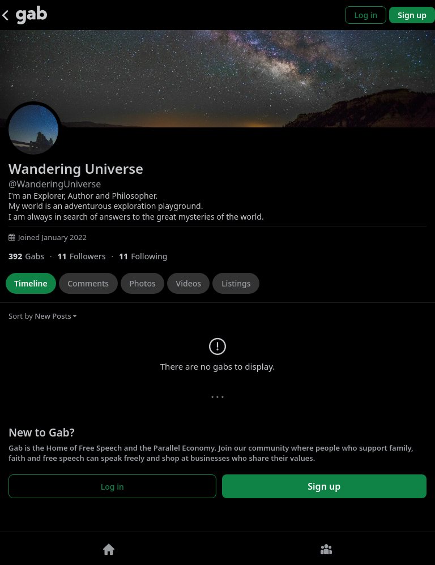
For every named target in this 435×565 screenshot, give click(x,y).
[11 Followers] (88, 256)
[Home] (109, 548)
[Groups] (326, 548)
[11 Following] (147, 256)
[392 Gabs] (32, 256)
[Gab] (31, 15)
